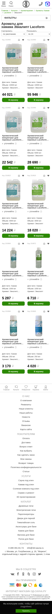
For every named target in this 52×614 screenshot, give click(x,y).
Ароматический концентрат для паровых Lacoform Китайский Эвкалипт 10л (38, 70)
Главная (4, 11)
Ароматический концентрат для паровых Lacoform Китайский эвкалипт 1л (37, 273)
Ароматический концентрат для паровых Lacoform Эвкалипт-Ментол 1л (12, 273)
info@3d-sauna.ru (35, 548)
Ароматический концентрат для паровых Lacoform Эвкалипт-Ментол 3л (12, 206)
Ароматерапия (27, 11)
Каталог (14, 11)
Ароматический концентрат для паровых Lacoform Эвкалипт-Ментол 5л (12, 138)
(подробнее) (26, 606)
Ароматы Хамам (42, 11)
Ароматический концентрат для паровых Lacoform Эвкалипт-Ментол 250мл (11, 341)
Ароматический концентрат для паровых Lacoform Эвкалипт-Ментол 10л (13, 70)
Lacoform (7, 13)
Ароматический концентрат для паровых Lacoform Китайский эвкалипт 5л (37, 138)
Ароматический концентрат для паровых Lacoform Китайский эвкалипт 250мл (37, 341)
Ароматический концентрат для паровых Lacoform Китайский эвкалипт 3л (37, 206)
